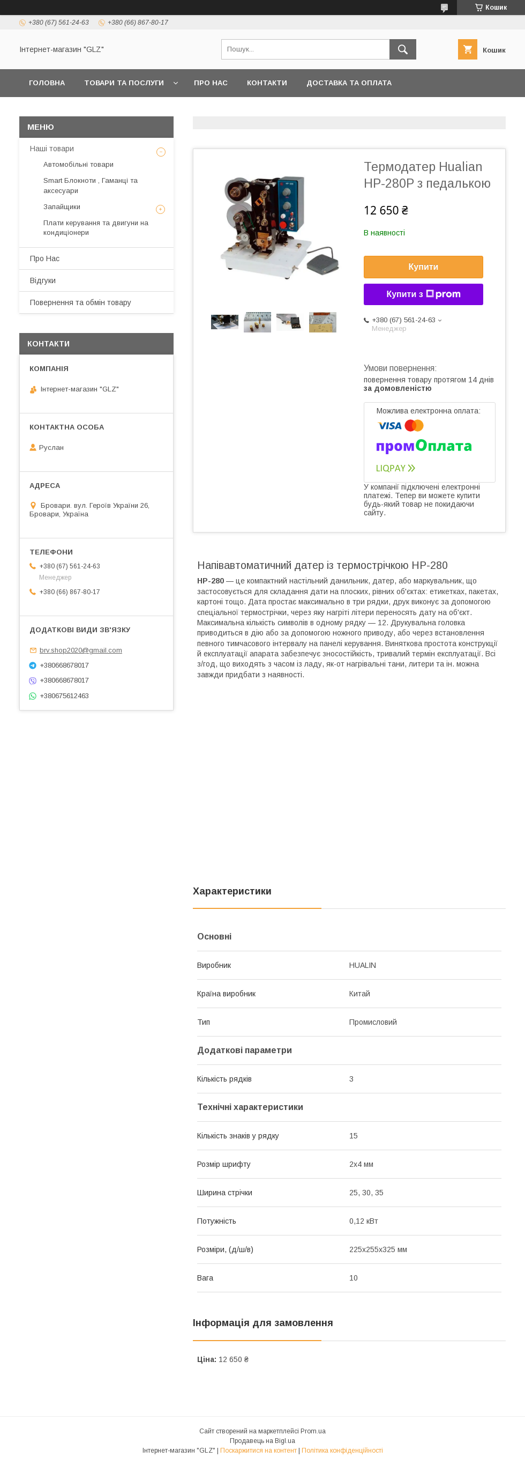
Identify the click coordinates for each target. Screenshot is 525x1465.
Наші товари (52, 148)
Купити (424, 266)
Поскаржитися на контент (258, 1450)
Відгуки (43, 280)
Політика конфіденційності (342, 1450)
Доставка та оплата (349, 83)
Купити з (423, 294)
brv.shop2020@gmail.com (81, 650)
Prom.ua (313, 1431)
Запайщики (61, 207)
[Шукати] (402, 49)
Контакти (267, 83)
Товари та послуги (124, 83)
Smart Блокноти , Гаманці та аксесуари (90, 185)
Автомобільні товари (78, 164)
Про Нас (211, 83)
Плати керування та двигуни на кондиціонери (95, 227)
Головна (47, 83)
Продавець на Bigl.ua (262, 1441)
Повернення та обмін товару (80, 302)
